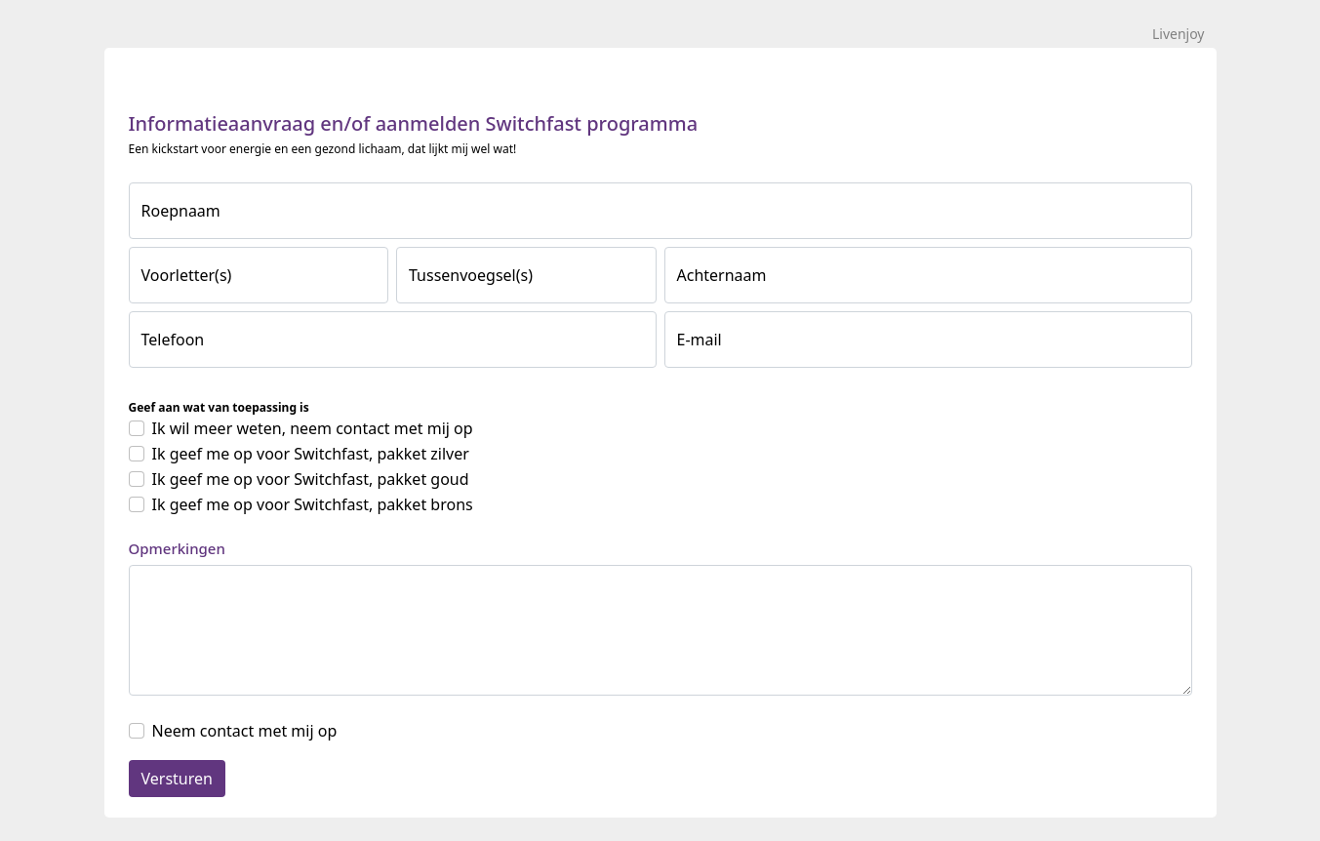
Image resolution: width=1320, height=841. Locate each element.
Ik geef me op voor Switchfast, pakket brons (312, 504)
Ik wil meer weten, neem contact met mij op (312, 428)
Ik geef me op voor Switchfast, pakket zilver (310, 453)
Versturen (177, 778)
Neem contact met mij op (245, 730)
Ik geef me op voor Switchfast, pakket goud (310, 479)
